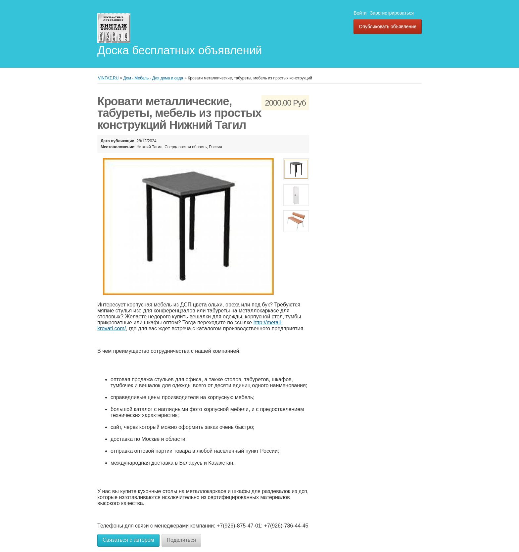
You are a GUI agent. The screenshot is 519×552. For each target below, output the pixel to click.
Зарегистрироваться (392, 13)
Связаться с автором (128, 540)
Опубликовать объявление (387, 26)
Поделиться (181, 540)
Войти (360, 13)
